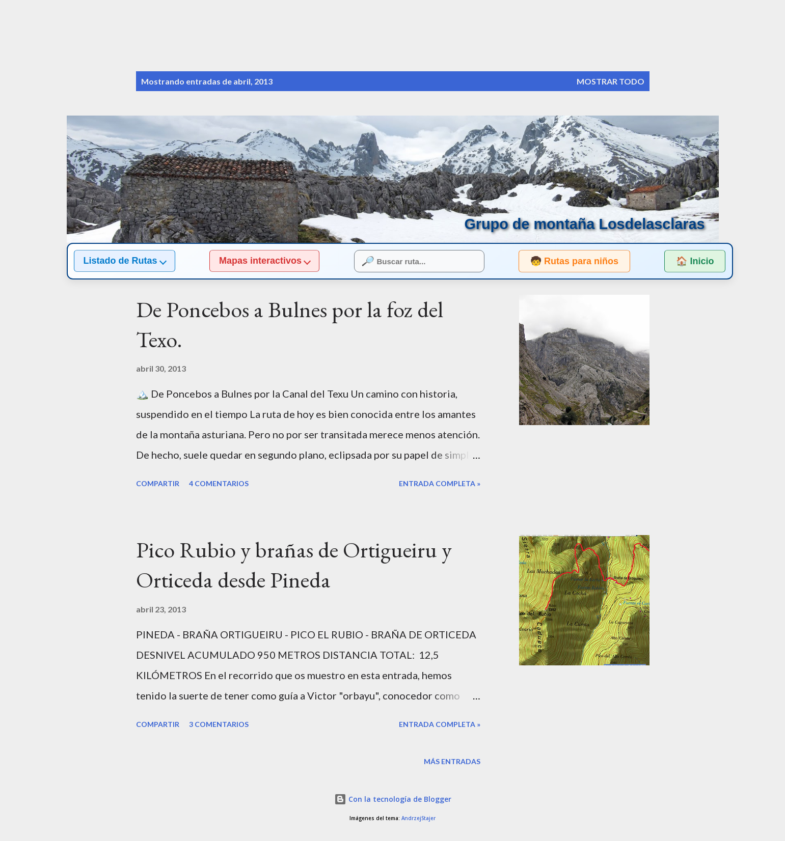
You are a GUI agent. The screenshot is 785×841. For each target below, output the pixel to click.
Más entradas (452, 761)
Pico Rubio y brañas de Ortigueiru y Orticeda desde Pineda (294, 564)
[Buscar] (600, 28)
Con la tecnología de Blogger (392, 799)
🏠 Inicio (695, 261)
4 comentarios (219, 483)
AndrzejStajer (418, 818)
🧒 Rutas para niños (565, 261)
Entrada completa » (439, 483)
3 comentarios (219, 724)
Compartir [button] (157, 483)
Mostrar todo (610, 81)
